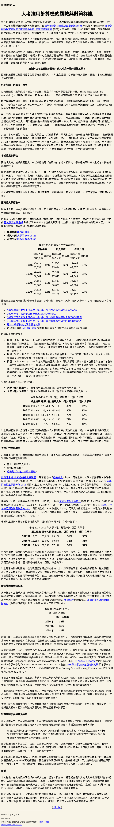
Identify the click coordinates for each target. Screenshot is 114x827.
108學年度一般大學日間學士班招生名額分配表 (31, 313)
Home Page (44, 821)
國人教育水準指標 (13, 222)
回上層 (57, 807)
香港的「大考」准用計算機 (21, 471)
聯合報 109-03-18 (26, 232)
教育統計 (69, 599)
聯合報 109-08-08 (26, 239)
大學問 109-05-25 (26, 235)
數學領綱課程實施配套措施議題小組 (64, 25)
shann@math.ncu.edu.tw (11, 824)
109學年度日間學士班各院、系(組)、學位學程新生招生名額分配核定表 (44, 317)
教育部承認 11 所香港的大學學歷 (18, 477)
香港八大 (58, 477)
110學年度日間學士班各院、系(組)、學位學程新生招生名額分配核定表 (44, 321)
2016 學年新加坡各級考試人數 (82, 664)
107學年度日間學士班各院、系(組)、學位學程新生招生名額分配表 (42, 310)
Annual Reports (86, 661)
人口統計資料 (29, 328)
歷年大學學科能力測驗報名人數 (23, 324)
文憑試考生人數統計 (70, 501)
